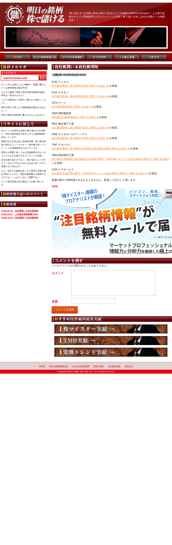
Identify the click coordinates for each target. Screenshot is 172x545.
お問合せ (128, 366)
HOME (42, 366)
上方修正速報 (114, 366)
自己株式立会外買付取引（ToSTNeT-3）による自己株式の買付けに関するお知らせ (100, 173)
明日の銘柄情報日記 (58, 366)
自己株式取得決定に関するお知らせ (73, 106)
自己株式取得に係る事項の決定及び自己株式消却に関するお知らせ (91, 148)
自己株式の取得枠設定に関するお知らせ (75, 117)
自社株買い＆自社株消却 (19, 211)
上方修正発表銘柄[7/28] (19, 214)
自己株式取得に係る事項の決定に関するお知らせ (80, 85)
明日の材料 (98, 366)
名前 (55, 301)
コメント (58, 273)
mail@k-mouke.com (15, 77)
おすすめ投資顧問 (80, 366)
